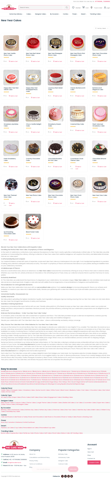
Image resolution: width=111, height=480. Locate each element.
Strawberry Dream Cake (54, 125)
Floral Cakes (56, 433)
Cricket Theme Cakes (8, 404)
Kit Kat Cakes (10, 392)
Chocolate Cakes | (96, 390)
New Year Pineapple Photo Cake (55, 54)
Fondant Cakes (57, 402)
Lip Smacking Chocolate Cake (9, 233)
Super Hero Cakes (103, 402)
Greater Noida (25, 382)
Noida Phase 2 (5, 382)
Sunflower (31, 422)
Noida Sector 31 (91, 375)
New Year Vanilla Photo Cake (9, 54)
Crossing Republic (61, 384)
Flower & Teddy (67, 417)
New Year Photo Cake (33, 195)
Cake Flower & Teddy (20, 417)
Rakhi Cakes (96, 410)
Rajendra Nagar (79, 384)
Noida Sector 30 (81, 375)
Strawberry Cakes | (29, 390)
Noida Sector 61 (80, 378)
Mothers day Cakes (31, 410)
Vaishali (37, 384)
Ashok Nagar (50, 382)
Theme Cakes (31, 402)
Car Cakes (79, 402)
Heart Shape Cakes (14, 397)
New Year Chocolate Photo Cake (100, 54)
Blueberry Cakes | (76, 390)
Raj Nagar (51, 384)
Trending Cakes (96, 14)
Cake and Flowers (7, 417)
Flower (75, 14)
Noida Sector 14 (22, 373)
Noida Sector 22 (105, 373)
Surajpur (38, 382)
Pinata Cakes (39, 433)
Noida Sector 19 (73, 373)
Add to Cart (13, 61)
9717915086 (99, 1)
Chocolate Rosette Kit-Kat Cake (55, 159)
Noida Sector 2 (18, 371)
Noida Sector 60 (70, 378)
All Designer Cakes (22, 404)
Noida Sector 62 (91, 378)
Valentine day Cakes (84, 410)
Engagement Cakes (54, 397)
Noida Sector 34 (16, 378)
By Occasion (55, 14)
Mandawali (98, 382)
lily (6, 422)
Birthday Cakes (6, 410)
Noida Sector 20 (84, 373)
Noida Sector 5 (47, 371)
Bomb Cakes (5, 433)
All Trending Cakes (77, 433)
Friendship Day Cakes (13, 411)
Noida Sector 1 (9, 371)
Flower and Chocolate (35, 417)
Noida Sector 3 (28, 371)
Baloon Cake (65, 433)
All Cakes (4, 397)
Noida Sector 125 (60, 380)
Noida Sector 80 (49, 380)
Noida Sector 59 (59, 378)
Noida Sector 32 (102, 375)
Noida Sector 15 (32, 373)
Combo (66, 14)
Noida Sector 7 (67, 371)
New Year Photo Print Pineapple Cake (77, 54)
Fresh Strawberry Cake (10, 159)
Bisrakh (33, 382)
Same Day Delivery (16, 14)
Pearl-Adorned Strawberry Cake (98, 125)
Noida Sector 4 (37, 371)
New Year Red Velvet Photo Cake (33, 54)
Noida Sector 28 (60, 375)
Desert (84, 14)
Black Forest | (65, 390)
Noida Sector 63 (101, 378)
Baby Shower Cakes (7, 402)
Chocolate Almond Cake (99, 159)
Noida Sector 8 (77, 371)
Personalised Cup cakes (47, 428)
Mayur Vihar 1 (59, 382)
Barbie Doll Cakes (68, 402)
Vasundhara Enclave (11, 384)
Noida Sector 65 (17, 380)
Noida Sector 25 (28, 375)
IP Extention (90, 382)
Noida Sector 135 (82, 380)
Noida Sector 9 (87, 371)
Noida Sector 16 (42, 373)
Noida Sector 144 (104, 380)
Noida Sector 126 (71, 380)
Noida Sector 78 (38, 380)
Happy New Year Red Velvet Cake (11, 89)
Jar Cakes (10, 428)
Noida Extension (15, 382)
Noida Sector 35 (27, 378)
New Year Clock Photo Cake (75, 196)
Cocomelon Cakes (90, 402)
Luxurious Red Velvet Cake (55, 89)
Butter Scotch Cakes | (43, 390)
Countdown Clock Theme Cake (76, 159)
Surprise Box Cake (16, 433)
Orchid (25, 422)
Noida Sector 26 (38, 375)
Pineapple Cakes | (17, 390)
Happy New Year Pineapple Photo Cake (32, 89)
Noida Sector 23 (6, 375)
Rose (2, 422)
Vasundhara (30, 384)
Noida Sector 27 (49, 375)
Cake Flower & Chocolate (52, 417)
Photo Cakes (26, 397)
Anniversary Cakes (18, 410)
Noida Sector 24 (17, 375)
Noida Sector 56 (48, 378)
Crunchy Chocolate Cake (33, 159)
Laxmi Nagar (76, 382)
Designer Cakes (41, 14)
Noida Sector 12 (11, 373)
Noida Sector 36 (38, 378)
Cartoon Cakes (20, 402)
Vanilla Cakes (5, 390)
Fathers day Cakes (45, 410)
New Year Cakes (70, 410)
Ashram (83, 382)
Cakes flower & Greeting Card (82, 417)
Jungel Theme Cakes (44, 402)
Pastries (3, 428)
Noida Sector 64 (6, 380)
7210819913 (106, 1)
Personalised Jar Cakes (31, 428)
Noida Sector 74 (27, 380)
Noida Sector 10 (97, 371)
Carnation (11, 422)
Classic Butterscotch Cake (77, 89)
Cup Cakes (18, 428)
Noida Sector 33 (6, 378)
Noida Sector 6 (57, 371)
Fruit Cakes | (86, 390)
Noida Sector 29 (70, 375)
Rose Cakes (43, 397)
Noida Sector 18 (63, 373)
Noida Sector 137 (93, 380)
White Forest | (56, 390)
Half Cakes (34, 397)
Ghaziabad (22, 384)
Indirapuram (44, 384)
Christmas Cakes (58, 410)
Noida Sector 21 (94, 373)
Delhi (43, 382)
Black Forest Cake (32, 232)
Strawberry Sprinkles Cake (11, 125)
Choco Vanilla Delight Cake (33, 125)
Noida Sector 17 (53, 373)
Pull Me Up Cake (28, 433)
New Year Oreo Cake (100, 195)
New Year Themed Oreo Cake (10, 196)
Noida (2, 371)
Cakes (29, 14)
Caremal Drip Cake (77, 124)
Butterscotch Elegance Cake (98, 89)
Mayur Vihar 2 (68, 382)
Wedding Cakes (68, 397)
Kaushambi (70, 384)
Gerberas (19, 422)
